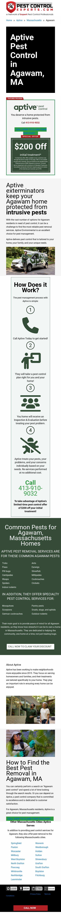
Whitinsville (16, 871)
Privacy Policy (35, 894)
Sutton (38, 855)
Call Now (30, 907)
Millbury (15, 855)
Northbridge (16, 875)
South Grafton (42, 867)
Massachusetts (34, 20)
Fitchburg (40, 875)
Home (9, 20)
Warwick (39, 843)
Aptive (19, 20)
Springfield (16, 843)
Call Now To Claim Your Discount (31, 131)
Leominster (16, 879)
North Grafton (17, 863)
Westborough (41, 847)
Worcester (16, 851)
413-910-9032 (30, 490)
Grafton (39, 863)
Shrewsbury (41, 859)
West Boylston (18, 859)
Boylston (39, 871)
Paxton (14, 847)
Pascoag (15, 867)
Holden (38, 851)
